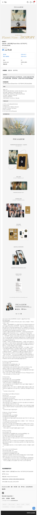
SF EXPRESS (19, 507)
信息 (19, 486)
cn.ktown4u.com (14, 500)
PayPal (27, 504)
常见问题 (15, 486)
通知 (12, 486)
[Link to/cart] (33, 2)
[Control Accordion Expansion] (18, 496)
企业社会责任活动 (29, 486)
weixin (22, 504)
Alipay (18, 504)
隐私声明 (3, 489)
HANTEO (5, 504)
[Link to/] (30, 2)
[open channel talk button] (33, 508)
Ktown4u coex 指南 (6, 486)
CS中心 (3, 498)
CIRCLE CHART (11, 504)
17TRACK (13, 507)
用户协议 (23, 486)
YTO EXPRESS (6, 507)
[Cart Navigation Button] (33, 2)
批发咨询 (13, 498)
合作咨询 (8, 498)
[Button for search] (27, 2)
